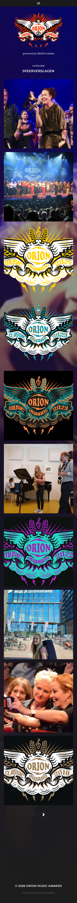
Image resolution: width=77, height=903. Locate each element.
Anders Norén (46, 893)
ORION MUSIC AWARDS (44, 886)
